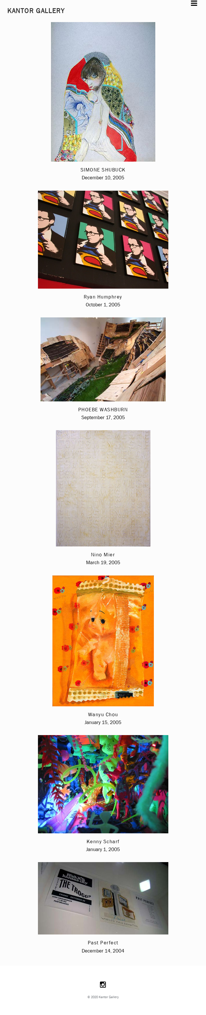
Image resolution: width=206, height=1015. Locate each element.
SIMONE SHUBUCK (103, 170)
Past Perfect (103, 943)
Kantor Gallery (36, 11)
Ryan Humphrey (103, 297)
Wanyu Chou (103, 715)
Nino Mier (103, 555)
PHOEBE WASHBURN (103, 410)
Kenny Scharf (103, 842)
